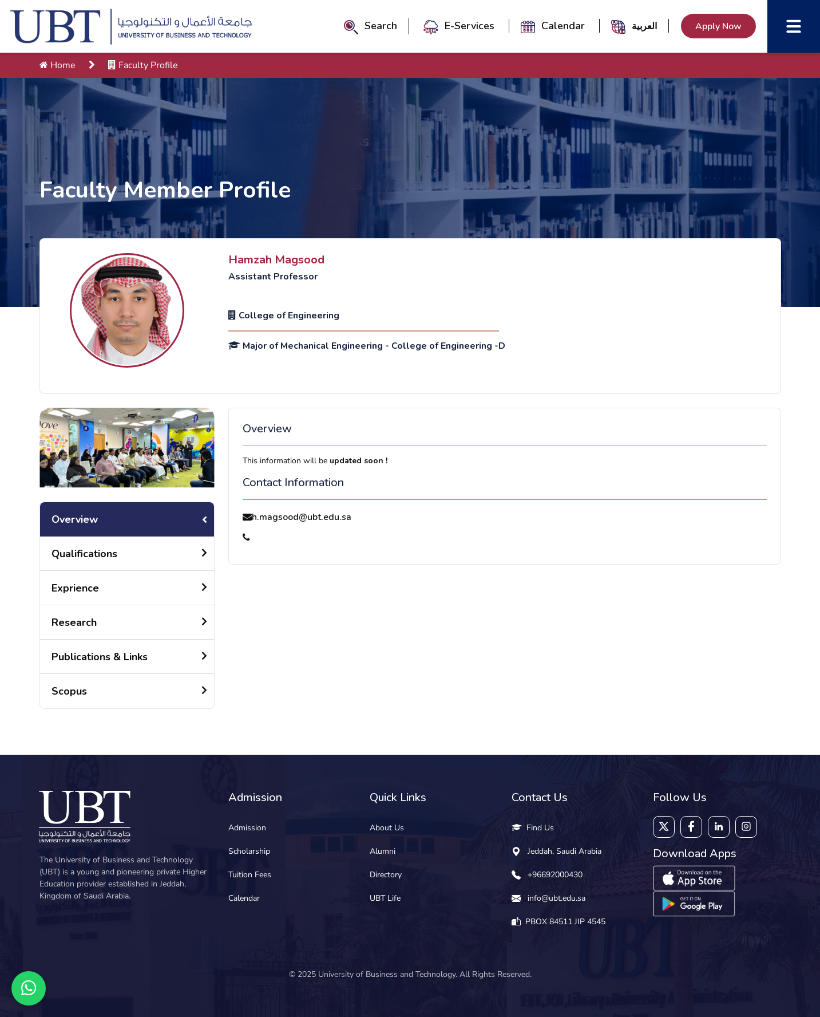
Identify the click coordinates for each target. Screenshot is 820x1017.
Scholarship (249, 851)
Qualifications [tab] (84, 554)
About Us (387, 827)
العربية (644, 25)
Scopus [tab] (69, 691)
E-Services (460, 26)
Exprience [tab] (75, 588)
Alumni (382, 851)
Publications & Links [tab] (100, 657)
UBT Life (385, 898)
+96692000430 (555, 874)
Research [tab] (74, 622)
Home (57, 65)
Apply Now (718, 26)
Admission (247, 827)
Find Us (533, 827)
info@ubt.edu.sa (556, 898)
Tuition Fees (249, 874)
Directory (386, 874)
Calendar (554, 26)
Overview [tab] (75, 519)
